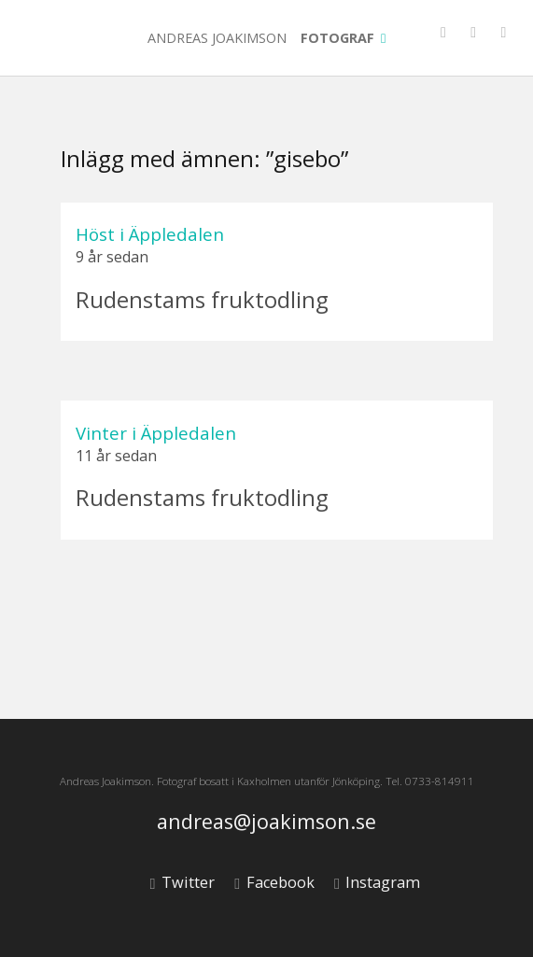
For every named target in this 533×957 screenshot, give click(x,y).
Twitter (182, 882)
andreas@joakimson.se (266, 822)
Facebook (274, 882)
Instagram (377, 882)
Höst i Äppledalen (150, 234)
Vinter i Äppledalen (156, 432)
